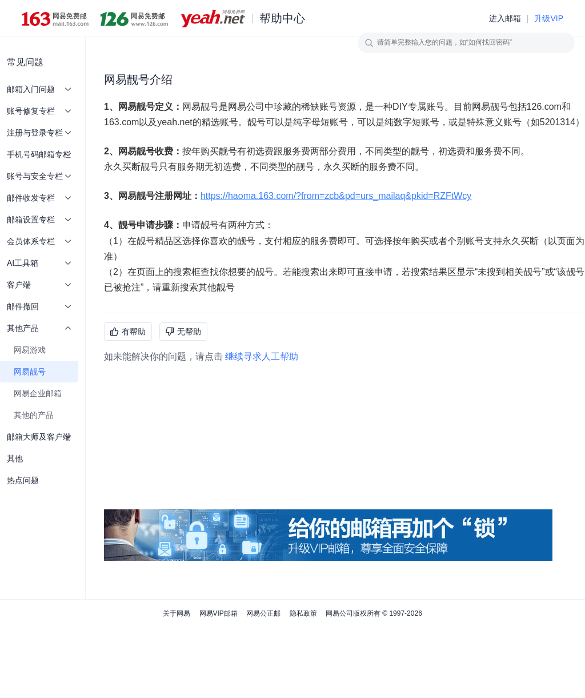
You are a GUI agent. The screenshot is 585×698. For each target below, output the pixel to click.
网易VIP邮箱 (218, 613)
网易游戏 (30, 349)
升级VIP (548, 18)
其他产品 (39, 328)
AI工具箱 (39, 263)
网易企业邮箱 (38, 393)
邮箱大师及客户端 (39, 436)
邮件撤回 (39, 306)
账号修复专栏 (39, 110)
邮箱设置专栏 (39, 219)
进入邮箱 (505, 18)
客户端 (39, 284)
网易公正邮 (263, 613)
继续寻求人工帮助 (261, 356)
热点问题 (23, 480)
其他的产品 (34, 415)
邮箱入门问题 (39, 89)
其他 (15, 458)
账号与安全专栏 (39, 176)
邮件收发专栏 (39, 197)
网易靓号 (30, 371)
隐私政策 (303, 613)
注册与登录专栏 (39, 132)
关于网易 (176, 613)
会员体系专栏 (39, 241)
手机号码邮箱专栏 (39, 154)
